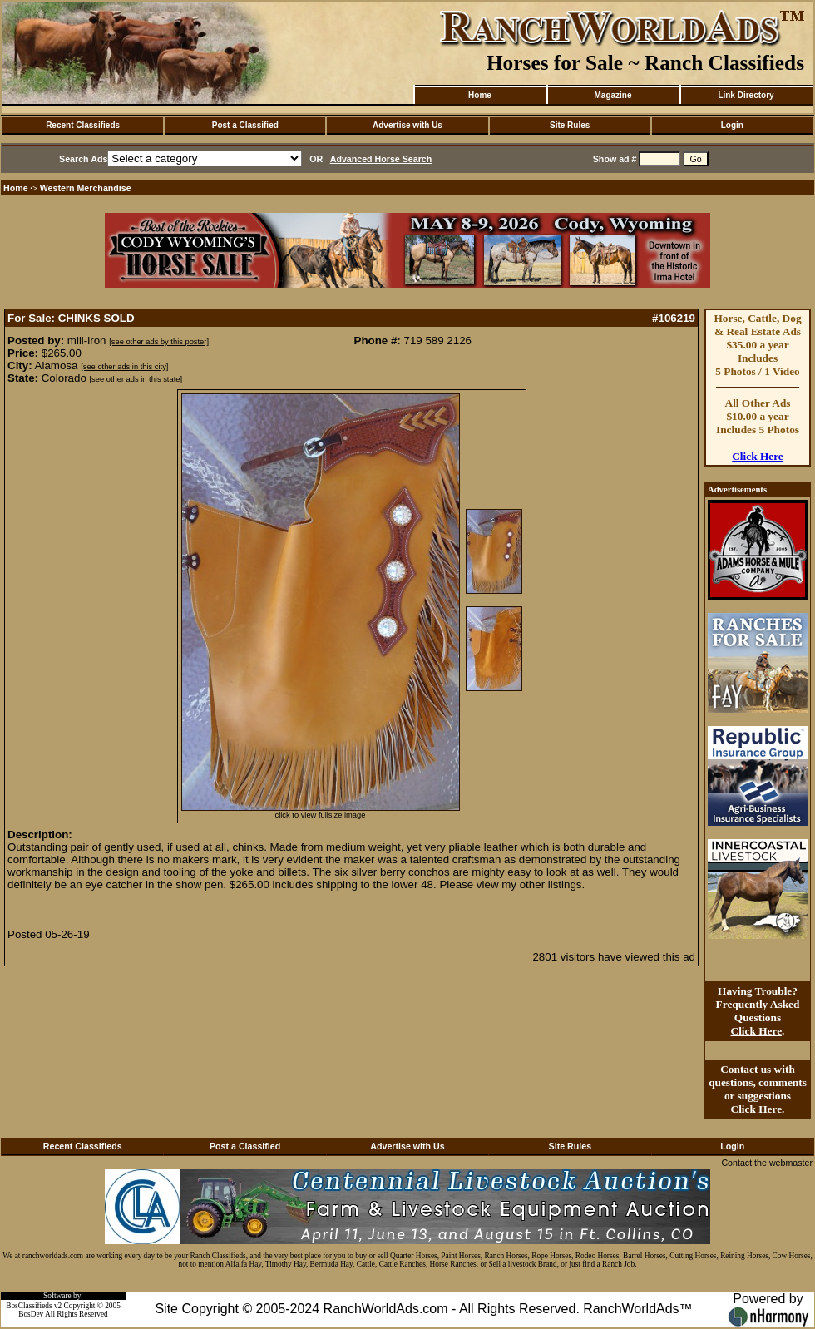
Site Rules (570, 125)
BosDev (30, 1314)
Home (479, 95)
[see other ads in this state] (136, 379)
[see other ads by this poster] (159, 342)
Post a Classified (245, 125)
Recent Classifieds (83, 125)
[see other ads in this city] (124, 367)
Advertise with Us (407, 125)
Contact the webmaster (767, 1163)
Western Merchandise (85, 188)
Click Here (757, 456)
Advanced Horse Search (381, 159)
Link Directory (745, 95)
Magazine (612, 95)
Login (732, 125)
